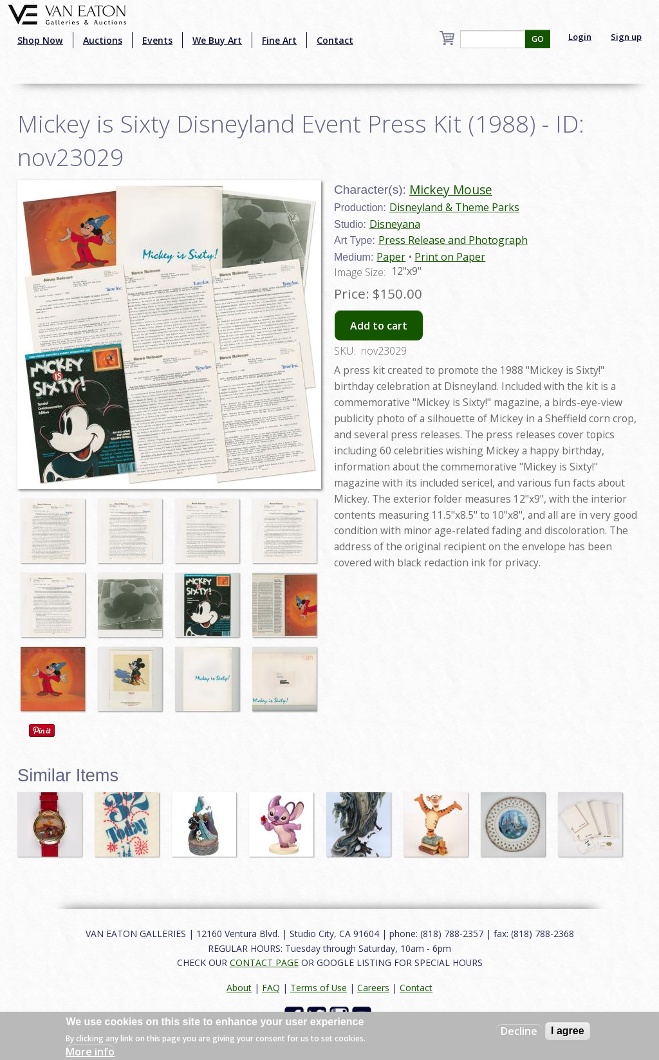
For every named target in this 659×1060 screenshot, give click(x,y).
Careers (373, 987)
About (239, 987)
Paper (390, 257)
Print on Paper (449, 257)
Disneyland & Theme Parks (454, 207)
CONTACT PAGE (264, 962)
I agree (567, 1030)
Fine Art (279, 40)
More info (90, 1052)
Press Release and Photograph (453, 240)
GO (538, 38)
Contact (335, 40)
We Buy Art (217, 40)
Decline (519, 1031)
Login (579, 36)
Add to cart (378, 326)
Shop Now (40, 40)
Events (157, 40)
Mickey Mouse (450, 189)
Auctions (102, 40)
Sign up (626, 36)
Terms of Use (318, 987)
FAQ (271, 987)
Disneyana (394, 224)
